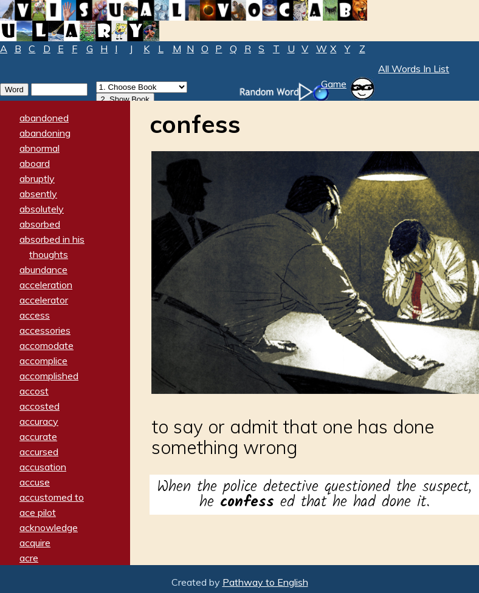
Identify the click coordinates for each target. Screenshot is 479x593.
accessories (45, 330)
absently (38, 194)
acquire (34, 543)
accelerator (43, 300)
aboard (34, 163)
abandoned (44, 118)
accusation (42, 467)
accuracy (38, 421)
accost (34, 391)
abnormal (39, 148)
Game (333, 84)
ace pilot (37, 512)
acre (28, 558)
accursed (38, 452)
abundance (43, 269)
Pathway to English (265, 582)
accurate (38, 436)
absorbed (39, 224)
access (34, 315)
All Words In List (413, 69)
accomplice (43, 360)
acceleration (45, 285)
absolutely (41, 209)
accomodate (46, 345)
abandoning (45, 133)
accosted (39, 406)
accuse (34, 482)
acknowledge (48, 527)
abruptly (37, 178)
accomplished (48, 376)
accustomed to (51, 497)
